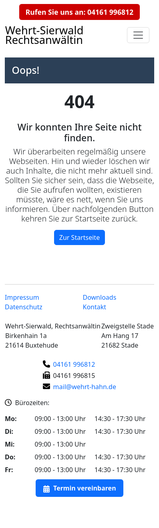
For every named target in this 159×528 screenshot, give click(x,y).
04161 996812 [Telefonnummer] (74, 364)
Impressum (22, 297)
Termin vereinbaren (84, 488)
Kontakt (95, 307)
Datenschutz (23, 307)
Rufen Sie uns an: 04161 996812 (79, 12)
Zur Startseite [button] (79, 237)
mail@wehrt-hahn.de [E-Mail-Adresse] (84, 386)
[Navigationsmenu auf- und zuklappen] (138, 35)
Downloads (100, 297)
